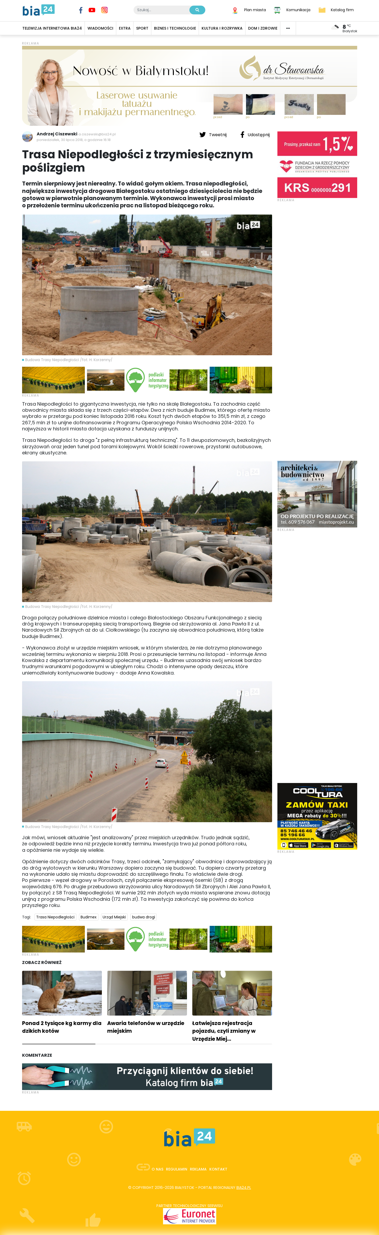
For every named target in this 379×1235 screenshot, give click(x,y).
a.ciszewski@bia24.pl (97, 134)
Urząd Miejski (114, 917)
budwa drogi (143, 917)
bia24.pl (243, 1187)
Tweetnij (213, 134)
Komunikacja (298, 9)
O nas (157, 1169)
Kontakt (218, 1169)
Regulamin (176, 1169)
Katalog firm (342, 9)
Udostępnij (255, 134)
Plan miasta (255, 9)
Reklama (198, 1169)
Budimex (89, 917)
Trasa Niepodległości (55, 917)
